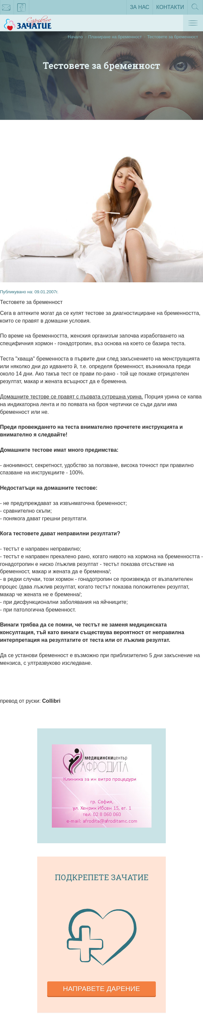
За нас (139, 7)
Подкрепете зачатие (102, 877)
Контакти (170, 7)
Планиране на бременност (115, 36)
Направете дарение (101, 988)
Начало (75, 36)
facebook (21, 9)
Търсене (195, 9)
